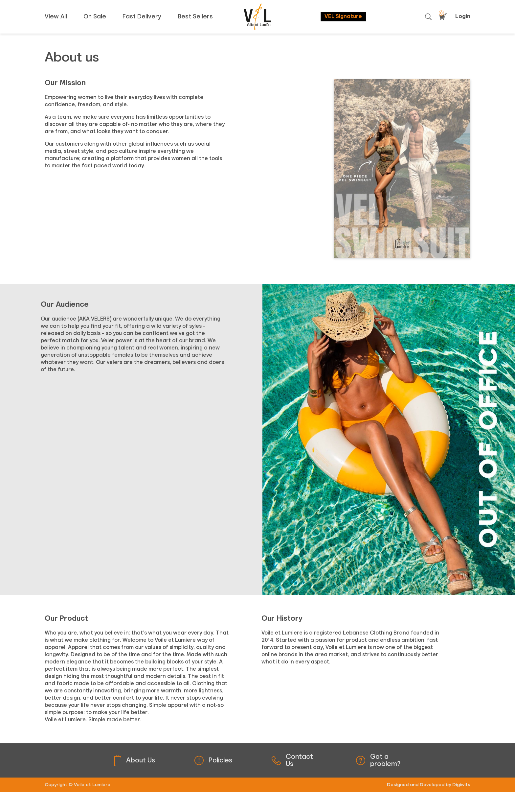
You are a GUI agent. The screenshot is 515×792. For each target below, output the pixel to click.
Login (462, 16)
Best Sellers (195, 17)
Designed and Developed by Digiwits (428, 784)
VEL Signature (343, 16)
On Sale (94, 17)
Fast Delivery (142, 17)
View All (56, 17)
